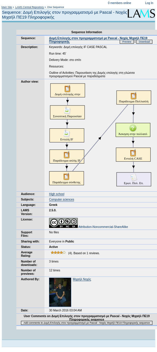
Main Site (6, 7)
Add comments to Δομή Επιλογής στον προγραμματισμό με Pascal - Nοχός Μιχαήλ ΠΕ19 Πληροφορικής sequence (87, 322)
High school (56, 194)
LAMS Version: (26, 212)
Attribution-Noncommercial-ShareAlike (88, 226)
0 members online (119, 3)
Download (144, 41)
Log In (149, 3)
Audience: (28, 194)
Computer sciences (61, 199)
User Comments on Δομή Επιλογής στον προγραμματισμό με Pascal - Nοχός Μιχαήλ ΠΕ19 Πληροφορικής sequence (87, 318)
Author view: (30, 81)
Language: (28, 204)
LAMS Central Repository (29, 7)
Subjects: (27, 199)
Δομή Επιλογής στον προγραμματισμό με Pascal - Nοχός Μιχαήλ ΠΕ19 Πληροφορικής (98, 40)
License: (27, 219)
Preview (126, 41)
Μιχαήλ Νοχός (82, 279)
